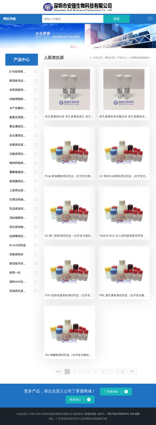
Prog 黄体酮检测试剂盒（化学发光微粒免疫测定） (70, 176)
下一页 (120, 371)
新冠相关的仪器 (17, 263)
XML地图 (135, 413)
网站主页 (109, 57)
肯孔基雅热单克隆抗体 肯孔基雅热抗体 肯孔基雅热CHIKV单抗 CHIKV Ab (124, 116)
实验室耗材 (16, 254)
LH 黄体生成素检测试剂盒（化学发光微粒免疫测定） (124, 176)
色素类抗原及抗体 (17, 144)
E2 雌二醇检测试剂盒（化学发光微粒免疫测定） (70, 235)
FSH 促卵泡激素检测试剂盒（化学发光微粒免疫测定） (70, 295)
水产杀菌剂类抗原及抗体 (17, 108)
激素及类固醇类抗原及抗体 (17, 117)
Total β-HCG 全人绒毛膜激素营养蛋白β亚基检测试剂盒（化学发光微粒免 (124, 235)
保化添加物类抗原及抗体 (17, 226)
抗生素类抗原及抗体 (17, 135)
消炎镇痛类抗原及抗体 (17, 217)
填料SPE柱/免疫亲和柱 (17, 281)
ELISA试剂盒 (17, 245)
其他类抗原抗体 (17, 290)
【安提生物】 (90, 413)
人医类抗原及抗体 (17, 190)
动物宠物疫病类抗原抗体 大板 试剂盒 (17, 99)
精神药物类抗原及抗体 (17, 163)
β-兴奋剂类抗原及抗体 (17, 71)
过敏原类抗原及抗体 (17, 153)
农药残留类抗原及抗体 (17, 89)
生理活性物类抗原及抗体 (17, 199)
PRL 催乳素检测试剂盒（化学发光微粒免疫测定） (124, 295)
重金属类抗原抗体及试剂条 (17, 126)
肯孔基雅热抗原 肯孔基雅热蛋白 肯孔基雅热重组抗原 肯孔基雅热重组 (70, 116)
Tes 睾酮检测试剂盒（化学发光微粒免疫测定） (70, 354)
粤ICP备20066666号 (119, 413)
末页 (132, 371)
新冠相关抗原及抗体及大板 (17, 80)
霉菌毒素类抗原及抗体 (17, 172)
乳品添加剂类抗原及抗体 (17, 208)
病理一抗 (14, 272)
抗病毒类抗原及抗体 (17, 236)
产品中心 (122, 57)
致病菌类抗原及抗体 (17, 181)
